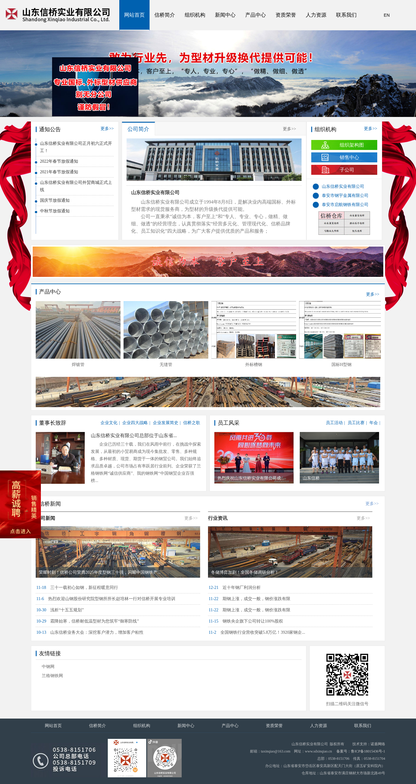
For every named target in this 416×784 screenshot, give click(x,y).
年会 (373, 422)
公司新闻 (45, 518)
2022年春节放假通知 (59, 161)
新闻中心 (225, 15)
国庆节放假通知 (55, 200)
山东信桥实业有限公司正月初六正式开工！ (76, 147)
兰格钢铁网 (52, 675)
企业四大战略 (135, 422)
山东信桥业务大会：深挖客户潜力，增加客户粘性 (90, 632)
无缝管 (166, 364)
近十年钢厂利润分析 (235, 587)
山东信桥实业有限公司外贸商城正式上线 (76, 186)
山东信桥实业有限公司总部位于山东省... (134, 435)
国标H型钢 (342, 364)
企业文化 (109, 422)
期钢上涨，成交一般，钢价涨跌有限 (249, 598)
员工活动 (334, 422)
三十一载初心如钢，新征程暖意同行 (77, 587)
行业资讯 (217, 518)
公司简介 (138, 129)
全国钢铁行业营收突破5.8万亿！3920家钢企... (257, 632)
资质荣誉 (286, 15)
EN (387, 15)
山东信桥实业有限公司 (155, 192)
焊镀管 (78, 364)
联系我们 (346, 15)
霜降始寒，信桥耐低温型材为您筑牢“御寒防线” (87, 621)
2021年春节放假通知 (59, 172)
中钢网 (48, 666)
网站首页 (134, 15)
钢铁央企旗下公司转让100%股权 (246, 621)
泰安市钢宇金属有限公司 (345, 195)
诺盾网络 (378, 744)
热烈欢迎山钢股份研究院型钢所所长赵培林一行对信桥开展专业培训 (105, 598)
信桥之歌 (191, 422)
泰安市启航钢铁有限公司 (345, 204)
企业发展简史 (165, 422)
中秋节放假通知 (55, 211)
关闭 (136, 56)
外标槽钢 (253, 364)
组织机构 (195, 15)
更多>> (107, 128)
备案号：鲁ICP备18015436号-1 (360, 751)
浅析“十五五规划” (60, 610)
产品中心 (255, 15)
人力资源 (316, 15)
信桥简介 (165, 15)
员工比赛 (356, 422)
